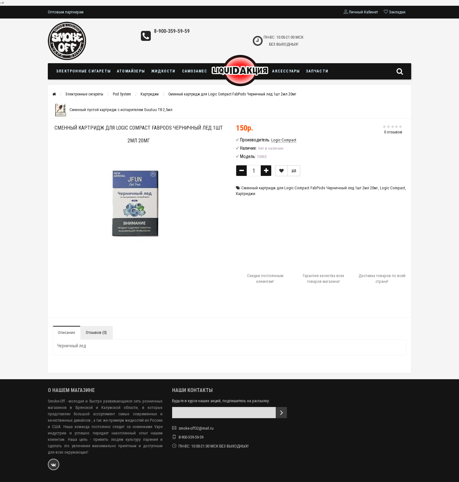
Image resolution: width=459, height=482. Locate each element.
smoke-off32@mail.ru (196, 428)
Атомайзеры (131, 71)
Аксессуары (286, 71)
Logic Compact (392, 187)
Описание (66, 332)
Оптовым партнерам (66, 12)
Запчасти (317, 71)
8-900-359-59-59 (172, 31)
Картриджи (150, 94)
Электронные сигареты (83, 71)
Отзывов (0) (96, 332)
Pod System (122, 94)
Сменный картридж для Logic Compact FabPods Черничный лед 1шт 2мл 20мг (232, 94)
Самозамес (195, 71)
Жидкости (163, 71)
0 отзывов (393, 132)
